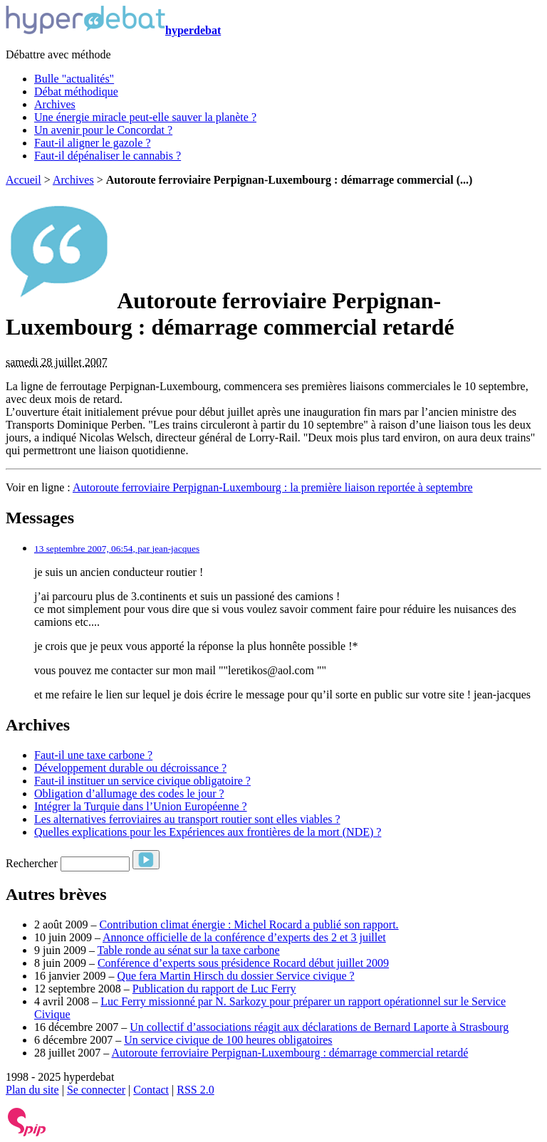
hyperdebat (113, 30)
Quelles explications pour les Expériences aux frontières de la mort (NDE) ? (207, 832)
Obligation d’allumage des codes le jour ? (129, 793)
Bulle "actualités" (74, 79)
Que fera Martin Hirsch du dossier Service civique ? (235, 976)
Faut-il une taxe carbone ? (93, 755)
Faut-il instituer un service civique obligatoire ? (142, 781)
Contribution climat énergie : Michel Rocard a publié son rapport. (249, 924)
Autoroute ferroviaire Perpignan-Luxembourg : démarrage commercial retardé (289, 1053)
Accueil (23, 180)
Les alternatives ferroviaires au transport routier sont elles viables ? (187, 819)
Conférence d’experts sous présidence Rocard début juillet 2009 (243, 963)
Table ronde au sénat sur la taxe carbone (189, 950)
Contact (151, 1090)
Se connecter (96, 1090)
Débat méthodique (76, 91)
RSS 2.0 (195, 1090)
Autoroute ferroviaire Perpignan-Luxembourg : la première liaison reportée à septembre (273, 487)
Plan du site (32, 1090)
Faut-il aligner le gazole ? (92, 143)
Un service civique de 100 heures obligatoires (228, 1040)
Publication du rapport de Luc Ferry (214, 989)
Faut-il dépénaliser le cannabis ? (107, 156)
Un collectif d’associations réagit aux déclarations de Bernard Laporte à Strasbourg (319, 1027)
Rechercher (32, 863)
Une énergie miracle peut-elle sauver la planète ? (145, 117)
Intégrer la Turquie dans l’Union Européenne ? (140, 806)
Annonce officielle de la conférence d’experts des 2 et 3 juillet (244, 937)
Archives (54, 104)
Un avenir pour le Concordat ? (103, 130)
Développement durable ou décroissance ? (130, 768)
